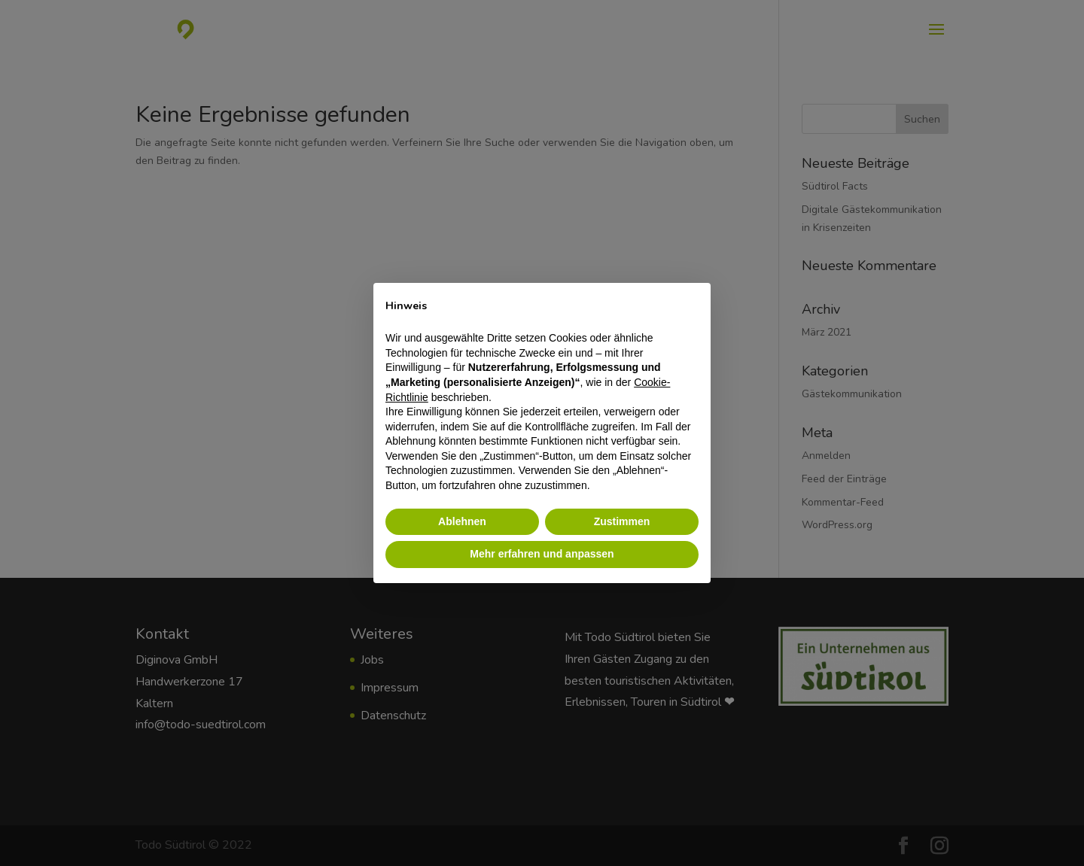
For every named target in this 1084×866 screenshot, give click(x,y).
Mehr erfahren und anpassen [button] (542, 554)
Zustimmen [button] (622, 521)
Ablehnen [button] (462, 521)
